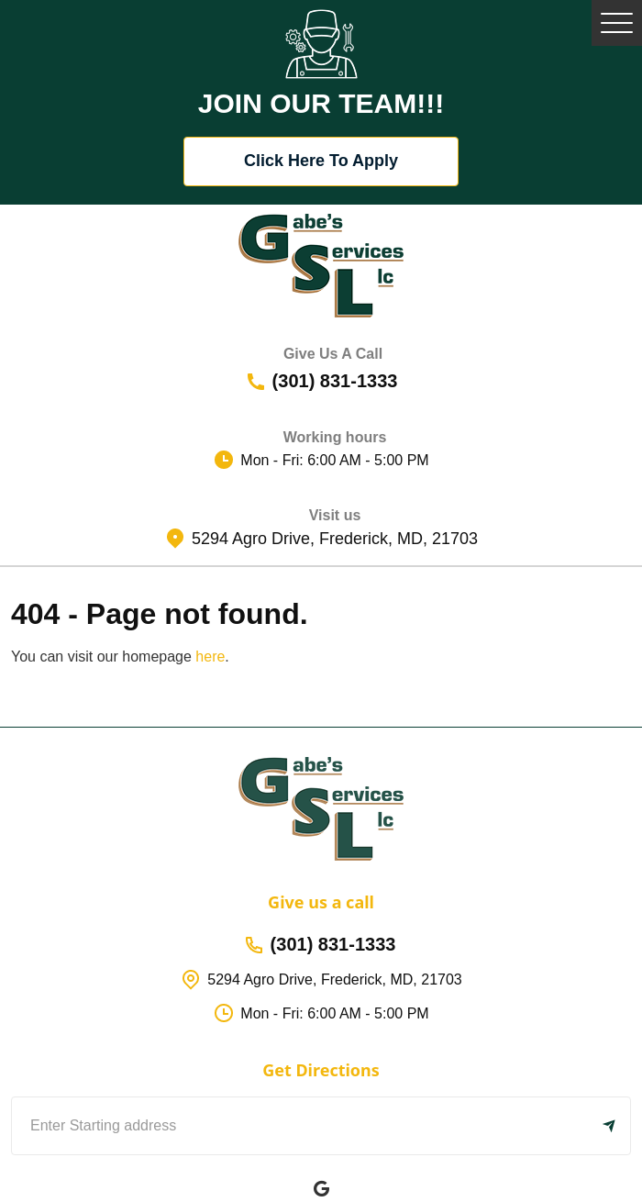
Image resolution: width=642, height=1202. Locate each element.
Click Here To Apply (321, 160)
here (210, 656)
